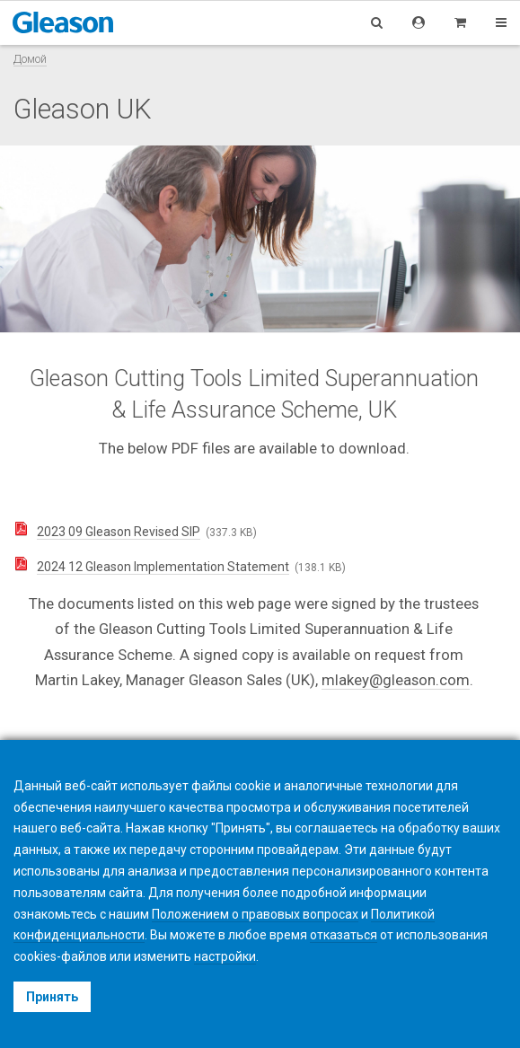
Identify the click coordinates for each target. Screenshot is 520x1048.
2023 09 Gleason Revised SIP (118, 531)
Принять (52, 997)
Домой (30, 59)
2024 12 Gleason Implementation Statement (163, 566)
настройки (225, 956)
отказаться (343, 935)
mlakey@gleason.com (396, 680)
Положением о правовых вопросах (255, 914)
